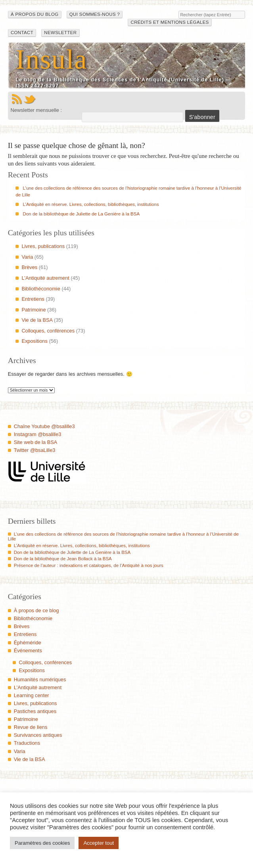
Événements (28, 650)
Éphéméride (27, 643)
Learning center (31, 695)
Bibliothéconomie (40, 289)
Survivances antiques (38, 735)
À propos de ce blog (36, 610)
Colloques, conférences (48, 331)
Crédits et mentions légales (169, 22)
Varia (27, 257)
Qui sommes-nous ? (94, 14)
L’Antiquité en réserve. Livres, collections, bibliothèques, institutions (91, 204)
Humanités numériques (40, 679)
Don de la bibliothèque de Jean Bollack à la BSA (63, 558)
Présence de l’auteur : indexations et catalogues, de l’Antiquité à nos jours (88, 565)
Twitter (30, 99)
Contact (22, 32)
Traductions (27, 743)
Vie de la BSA (36, 320)
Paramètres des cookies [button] (42, 843)
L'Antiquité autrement (45, 278)
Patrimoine (33, 310)
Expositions (34, 341)
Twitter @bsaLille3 (35, 450)
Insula (51, 59)
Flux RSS (17, 99)
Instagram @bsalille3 (37, 434)
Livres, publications (43, 246)
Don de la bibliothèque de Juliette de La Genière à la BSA (81, 213)
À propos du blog (35, 14)
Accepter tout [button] (98, 843)
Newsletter (60, 32)
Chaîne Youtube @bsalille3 (44, 426)
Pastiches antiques (35, 711)
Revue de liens (31, 727)
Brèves (29, 267)
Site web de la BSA (36, 442)
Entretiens (32, 299)
